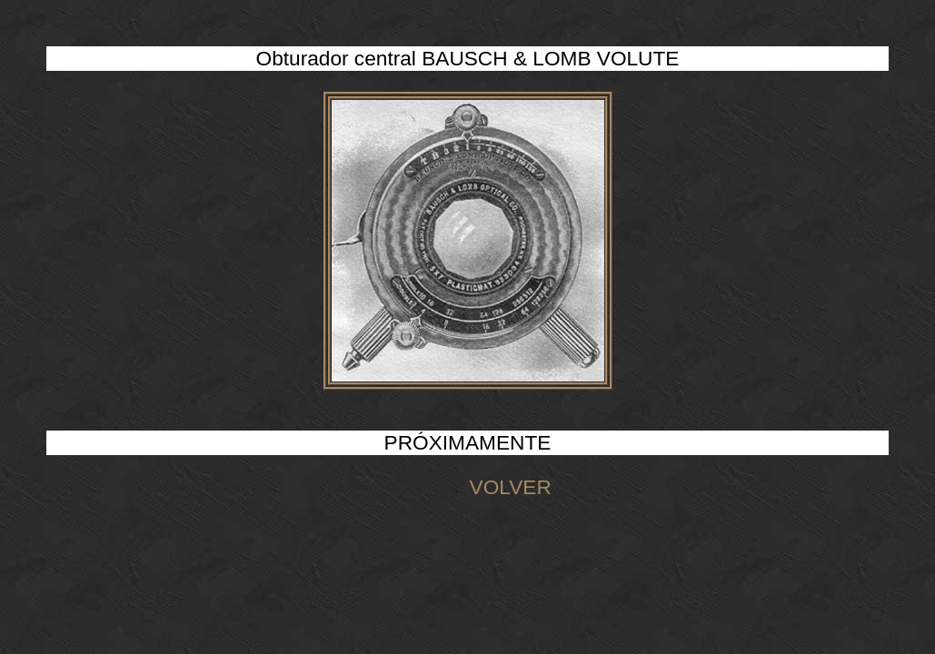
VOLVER (467, 487)
